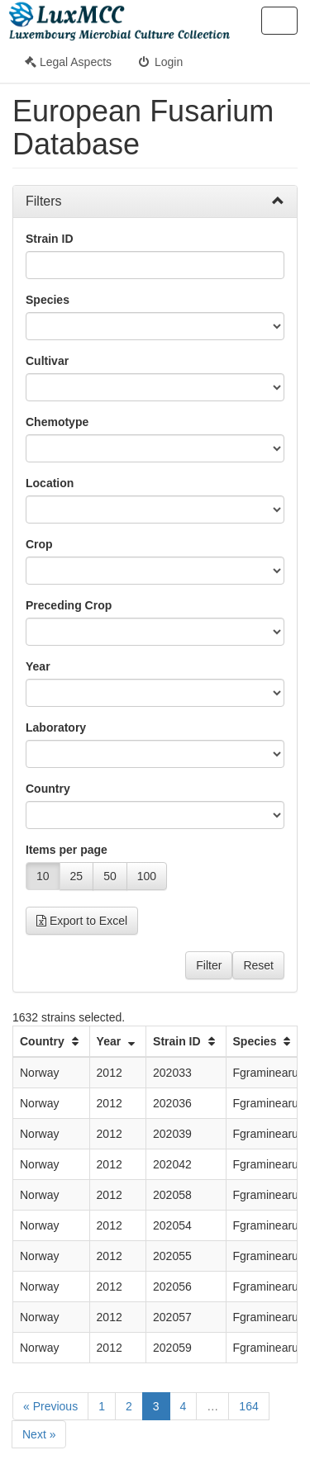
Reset (258, 965)
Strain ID (50, 238)
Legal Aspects (68, 62)
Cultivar (47, 360)
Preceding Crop (69, 605)
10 (43, 876)
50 (110, 876)
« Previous (50, 1406)
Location (50, 483)
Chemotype (57, 422)
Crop (39, 544)
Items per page (66, 849)
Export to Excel (81, 920)
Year (38, 666)
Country (48, 788)
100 (146, 876)
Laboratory (56, 727)
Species (47, 299)
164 (248, 1406)
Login (159, 62)
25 (76, 876)
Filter (209, 965)
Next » (38, 1434)
